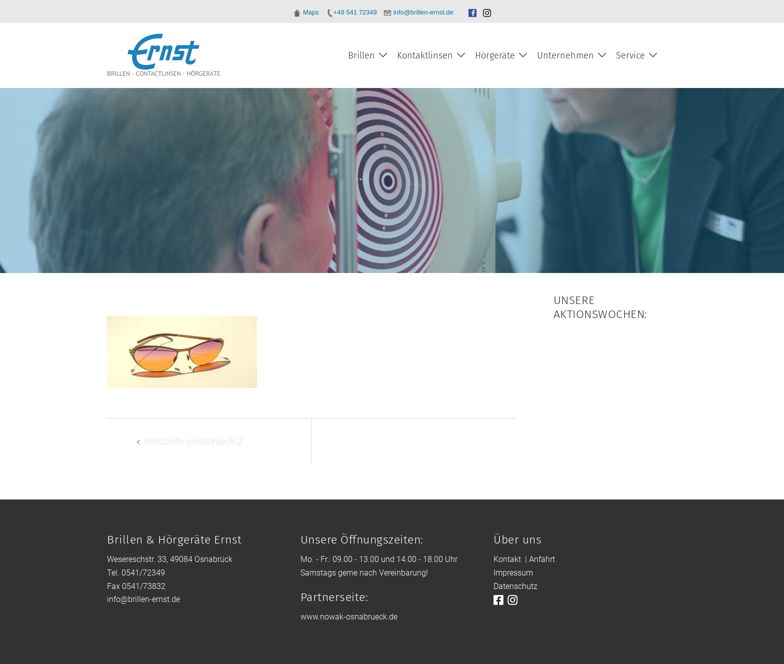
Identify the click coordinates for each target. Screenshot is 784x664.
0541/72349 (143, 573)
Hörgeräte (495, 55)
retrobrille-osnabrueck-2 (194, 441)
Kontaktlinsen (425, 55)
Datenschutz (516, 586)
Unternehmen (565, 55)
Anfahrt (542, 559)
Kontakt (507, 559)
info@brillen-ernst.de (143, 599)
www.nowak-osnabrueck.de (349, 617)
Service (630, 55)
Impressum (513, 573)
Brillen (361, 55)
